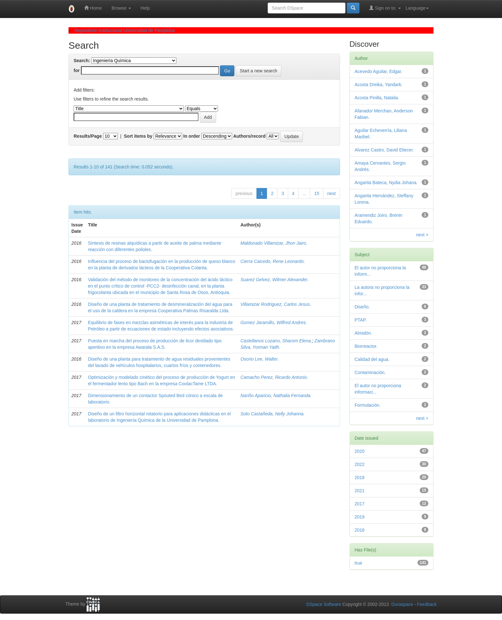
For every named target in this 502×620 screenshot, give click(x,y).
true (358, 563)
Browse (121, 8)
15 (316, 193)
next (331, 193)
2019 (360, 516)
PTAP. (361, 319)
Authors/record (249, 136)
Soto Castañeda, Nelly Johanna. (272, 413)
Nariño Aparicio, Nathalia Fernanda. (276, 395)
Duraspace (402, 604)
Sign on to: (385, 8)
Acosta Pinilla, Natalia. (377, 97)
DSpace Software (323, 604)
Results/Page (88, 136)
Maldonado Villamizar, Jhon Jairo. (273, 243)
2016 (360, 530)
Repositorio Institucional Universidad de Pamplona (125, 30)
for (77, 70)
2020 (360, 451)
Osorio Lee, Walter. (259, 359)
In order (191, 136)
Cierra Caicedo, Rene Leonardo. (272, 261)
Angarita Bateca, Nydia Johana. (386, 182)
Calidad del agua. (372, 359)
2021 (360, 490)
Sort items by (138, 136)
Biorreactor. (366, 346)
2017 (360, 503)
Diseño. (362, 306)
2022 (360, 464)
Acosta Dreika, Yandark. (379, 84)
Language (417, 8)
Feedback (427, 604)
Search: (82, 60)
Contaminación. (370, 372)
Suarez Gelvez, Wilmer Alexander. (274, 279)
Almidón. (363, 333)
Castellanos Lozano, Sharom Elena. (276, 340)
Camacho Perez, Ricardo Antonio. (274, 377)
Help (145, 8)
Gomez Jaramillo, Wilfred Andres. (273, 322)
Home (93, 8)
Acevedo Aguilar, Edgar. (378, 71)
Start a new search (258, 70)
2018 (360, 477)
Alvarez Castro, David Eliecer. (384, 149)
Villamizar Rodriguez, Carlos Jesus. (275, 304)
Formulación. (368, 405)
